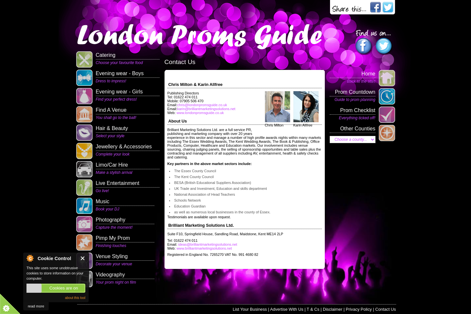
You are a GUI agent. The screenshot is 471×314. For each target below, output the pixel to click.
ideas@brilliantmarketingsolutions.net (207, 244)
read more (36, 306)
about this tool (75, 298)
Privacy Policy (359, 309)
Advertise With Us (287, 309)
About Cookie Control (29, 258)
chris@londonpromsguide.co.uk (202, 105)
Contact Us (385, 309)
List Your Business (250, 309)
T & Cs (313, 309)
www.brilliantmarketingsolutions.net (204, 248)
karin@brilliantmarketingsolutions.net (206, 109)
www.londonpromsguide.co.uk (200, 113)
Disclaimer (332, 309)
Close (83, 258)
